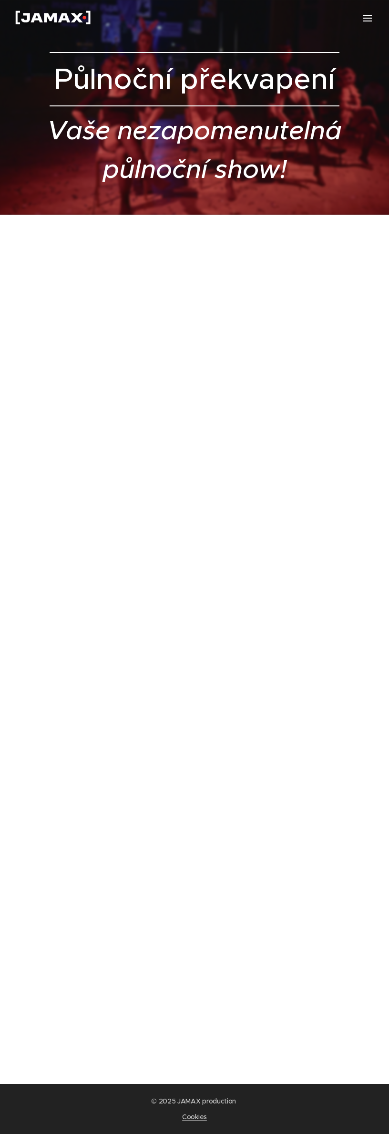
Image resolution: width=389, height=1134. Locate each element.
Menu (367, 18)
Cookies (194, 1117)
